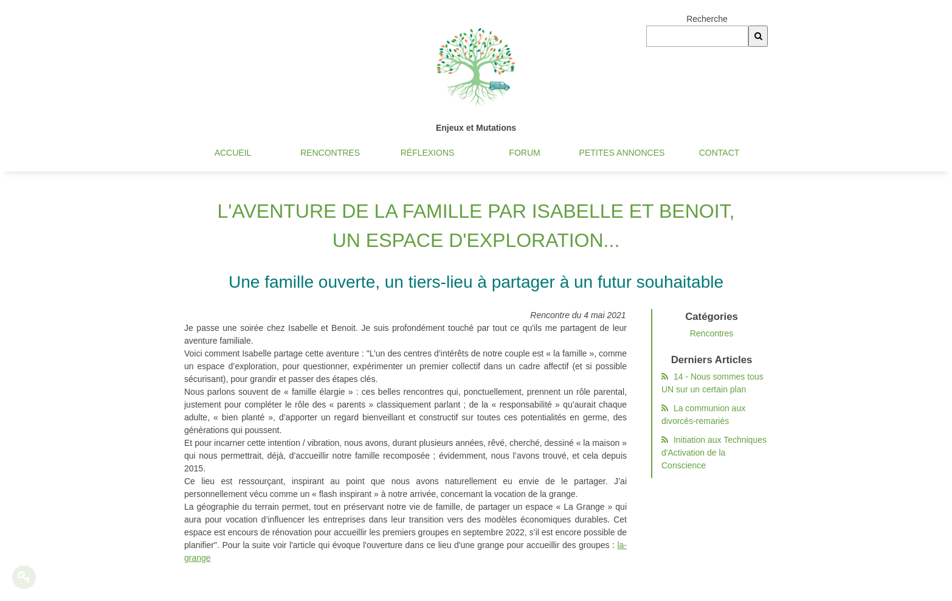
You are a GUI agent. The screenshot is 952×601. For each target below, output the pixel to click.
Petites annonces (622, 153)
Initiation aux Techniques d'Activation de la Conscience (715, 452)
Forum (524, 153)
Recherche (707, 19)
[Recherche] (758, 36)
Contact (719, 153)
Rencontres (330, 153)
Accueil (233, 153)
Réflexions (428, 153)
